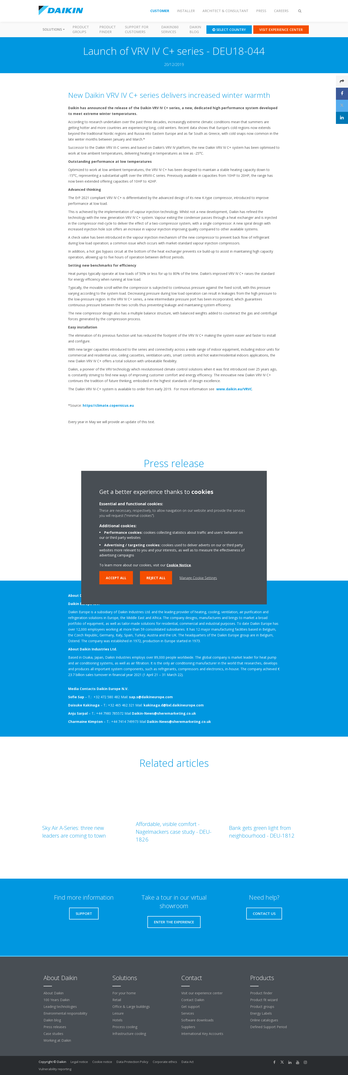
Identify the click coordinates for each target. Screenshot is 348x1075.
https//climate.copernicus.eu (108, 405)
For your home (124, 993)
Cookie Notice (179, 564)
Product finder (107, 29)
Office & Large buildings (131, 1006)
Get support (190, 1006)
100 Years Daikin (57, 999)
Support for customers (136, 29)
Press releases (55, 1027)
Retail (116, 999)
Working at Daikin (57, 1040)
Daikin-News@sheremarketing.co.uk (164, 713)
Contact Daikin (192, 999)
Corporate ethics (165, 1062)
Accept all (116, 577)
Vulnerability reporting (55, 1069)
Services (187, 1013)
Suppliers (188, 1027)
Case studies (53, 1033)
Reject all (156, 577)
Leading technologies (60, 1006)
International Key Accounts (202, 1033)
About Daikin (54, 993)
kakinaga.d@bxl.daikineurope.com (174, 705)
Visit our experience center (202, 993)
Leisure (118, 1013)
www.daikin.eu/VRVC (234, 389)
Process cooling (124, 1027)
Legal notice (79, 1062)
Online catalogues (264, 1020)
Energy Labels (261, 1013)
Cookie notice (102, 1062)
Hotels (117, 1020)
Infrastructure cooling (129, 1033)
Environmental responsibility (65, 1013)
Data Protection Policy (132, 1062)
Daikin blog (195, 29)
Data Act (187, 1062)
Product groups (80, 29)
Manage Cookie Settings (198, 577)
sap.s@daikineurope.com (151, 697)
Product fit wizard (264, 999)
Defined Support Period (269, 1027)
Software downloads (197, 1020)
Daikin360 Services (170, 29)
